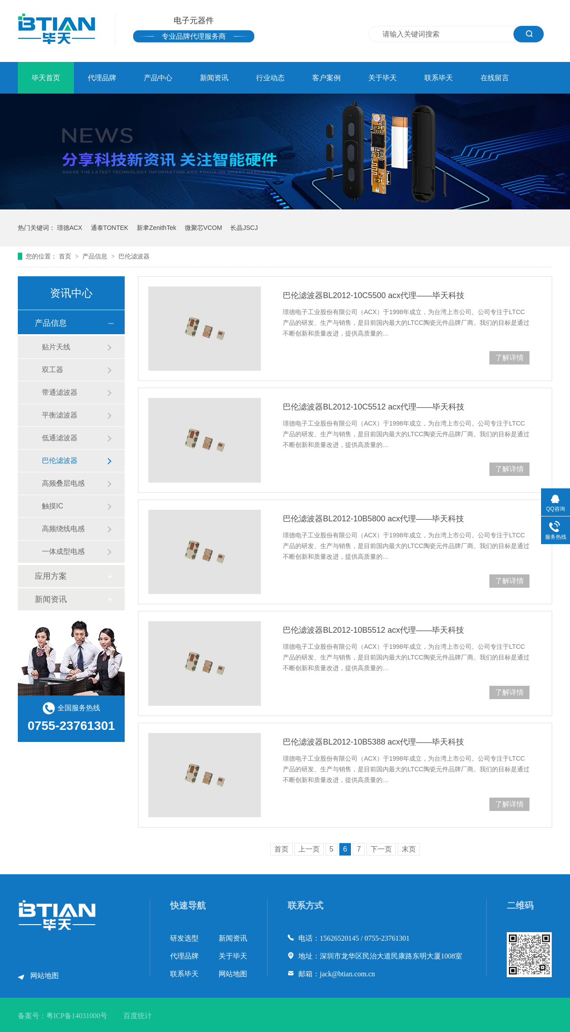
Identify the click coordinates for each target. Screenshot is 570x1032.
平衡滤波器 (59, 415)
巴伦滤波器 (134, 256)
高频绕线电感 (63, 528)
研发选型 (184, 938)
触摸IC (52, 506)
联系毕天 (438, 78)
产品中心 (158, 78)
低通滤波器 (59, 438)
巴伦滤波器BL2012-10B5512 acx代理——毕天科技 (373, 630)
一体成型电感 (63, 551)
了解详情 (509, 357)
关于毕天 (382, 78)
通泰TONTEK (110, 227)
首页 (66, 256)
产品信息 (95, 256)
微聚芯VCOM (203, 227)
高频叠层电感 (63, 483)
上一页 (309, 849)
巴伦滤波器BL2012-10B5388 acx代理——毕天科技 (373, 741)
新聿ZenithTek (156, 227)
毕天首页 (46, 78)
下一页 (381, 849)
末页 (409, 849)
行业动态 (270, 78)
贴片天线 (56, 347)
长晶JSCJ (243, 227)
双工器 (52, 369)
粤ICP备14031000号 (76, 1016)
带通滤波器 (59, 392)
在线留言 (494, 78)
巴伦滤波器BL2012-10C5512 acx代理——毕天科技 (373, 406)
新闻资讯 (214, 78)
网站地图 (44, 975)
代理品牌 (102, 78)
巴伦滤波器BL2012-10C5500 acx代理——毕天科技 (373, 295)
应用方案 (51, 576)
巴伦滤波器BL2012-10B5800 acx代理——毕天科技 (373, 518)
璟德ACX (69, 227)
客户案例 (326, 78)
